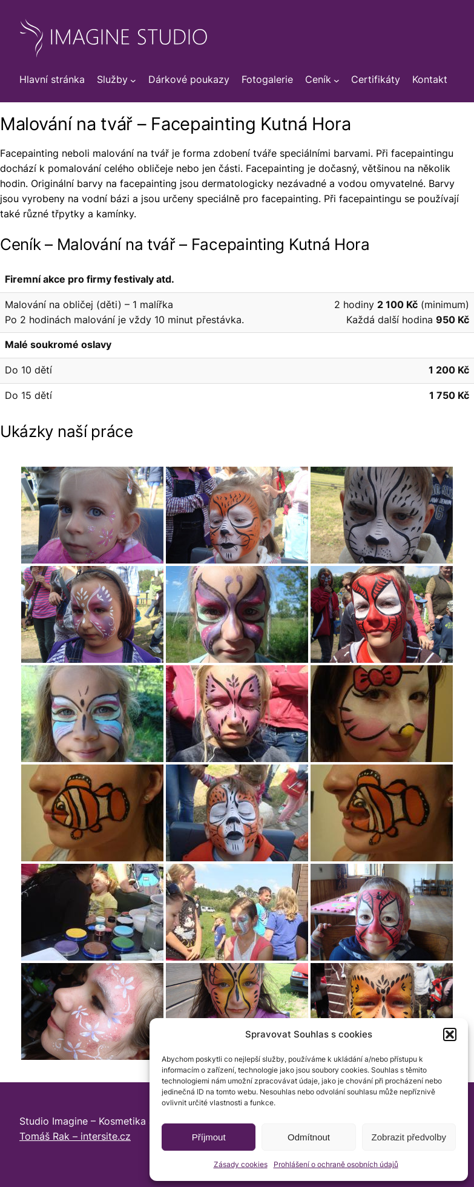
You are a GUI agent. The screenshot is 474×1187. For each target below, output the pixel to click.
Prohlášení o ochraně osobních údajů (336, 1164)
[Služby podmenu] (133, 80)
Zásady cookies (241, 1164)
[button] (450, 1034)
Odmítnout (309, 1137)
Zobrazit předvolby (409, 1137)
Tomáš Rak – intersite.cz (75, 1136)
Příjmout (209, 1137)
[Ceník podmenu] (337, 80)
